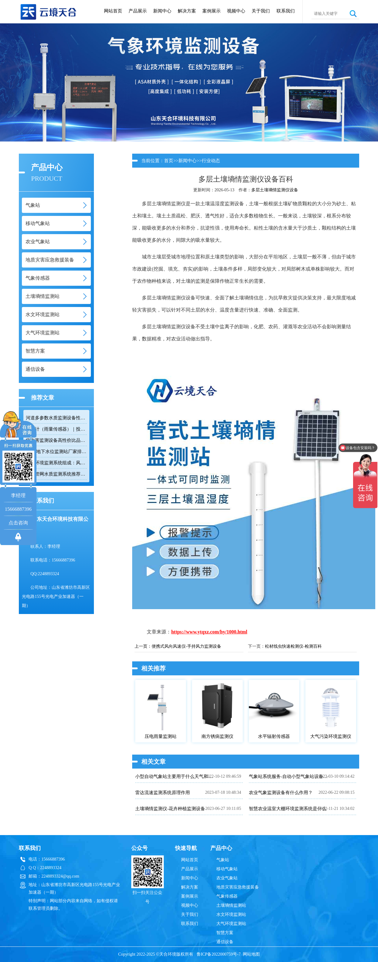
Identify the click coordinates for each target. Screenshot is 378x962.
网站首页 (113, 11)
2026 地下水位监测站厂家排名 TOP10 (56, 451)
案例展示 (211, 11)
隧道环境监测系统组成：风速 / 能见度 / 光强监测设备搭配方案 (56, 462)
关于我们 (261, 11)
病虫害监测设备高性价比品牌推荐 (56, 440)
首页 (168, 160)
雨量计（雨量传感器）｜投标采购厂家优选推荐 (56, 429)
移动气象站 (227, 869)
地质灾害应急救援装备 (237, 887)
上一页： (143, 646)
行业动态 (211, 160)
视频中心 (236, 11)
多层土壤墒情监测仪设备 (274, 190)
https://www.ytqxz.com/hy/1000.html (209, 631)
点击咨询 (18, 522)
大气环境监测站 (231, 923)
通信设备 (224, 942)
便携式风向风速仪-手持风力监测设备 (186, 646)
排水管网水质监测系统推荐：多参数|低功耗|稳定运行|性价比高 (56, 474)
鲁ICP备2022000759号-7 (219, 954)
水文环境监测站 (231, 914)
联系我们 (286, 11)
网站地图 (251, 954)
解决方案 (187, 11)
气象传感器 (227, 896)
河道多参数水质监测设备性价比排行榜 (56, 417)
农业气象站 (227, 878)
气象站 (222, 860)
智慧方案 (224, 932)
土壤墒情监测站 (231, 905)
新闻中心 (162, 11)
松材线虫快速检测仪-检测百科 (293, 646)
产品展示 (138, 11)
